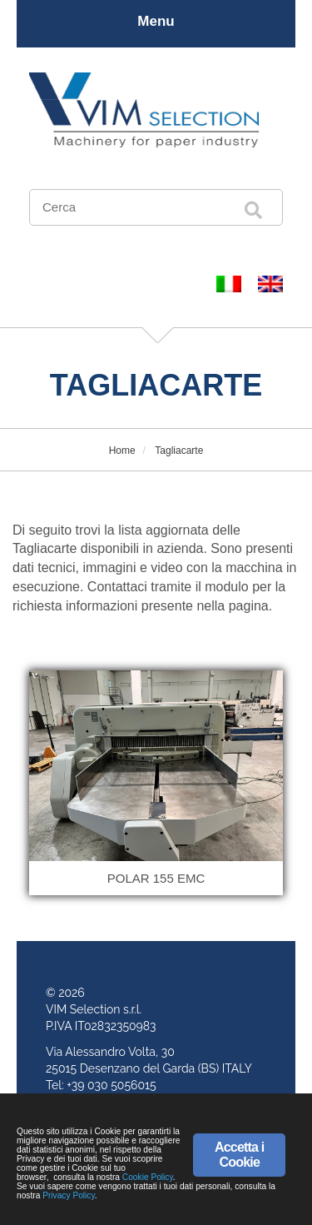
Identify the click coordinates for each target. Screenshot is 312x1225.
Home (122, 450)
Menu (155, 21)
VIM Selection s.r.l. (93, 1009)
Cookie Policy (147, 1177)
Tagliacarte (177, 450)
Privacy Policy (68, 1195)
